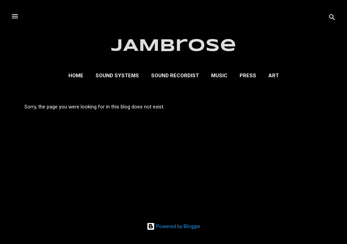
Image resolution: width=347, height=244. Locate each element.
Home (75, 76)
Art (273, 76)
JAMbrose (173, 46)
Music (219, 76)
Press (248, 76)
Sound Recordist (175, 76)
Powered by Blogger (174, 226)
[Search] (332, 18)
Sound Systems (117, 76)
